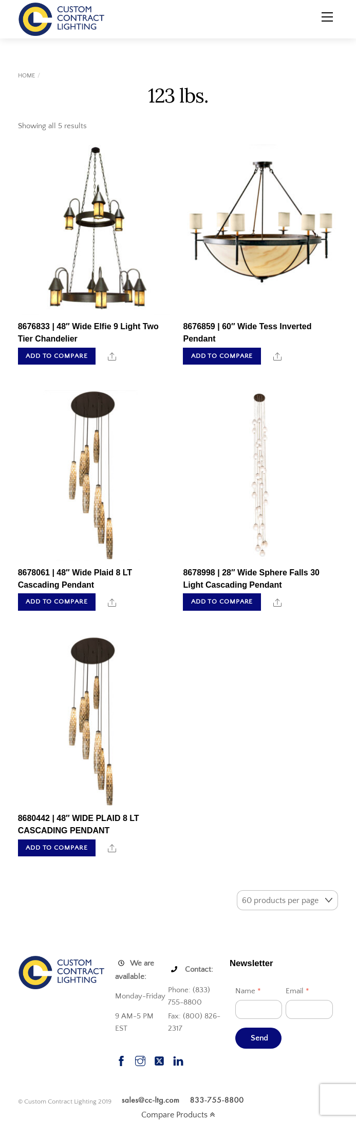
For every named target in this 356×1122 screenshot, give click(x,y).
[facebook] (121, 1059)
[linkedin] (178, 1059)
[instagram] (140, 1059)
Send (259, 1038)
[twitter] (159, 1059)
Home (26, 75)
